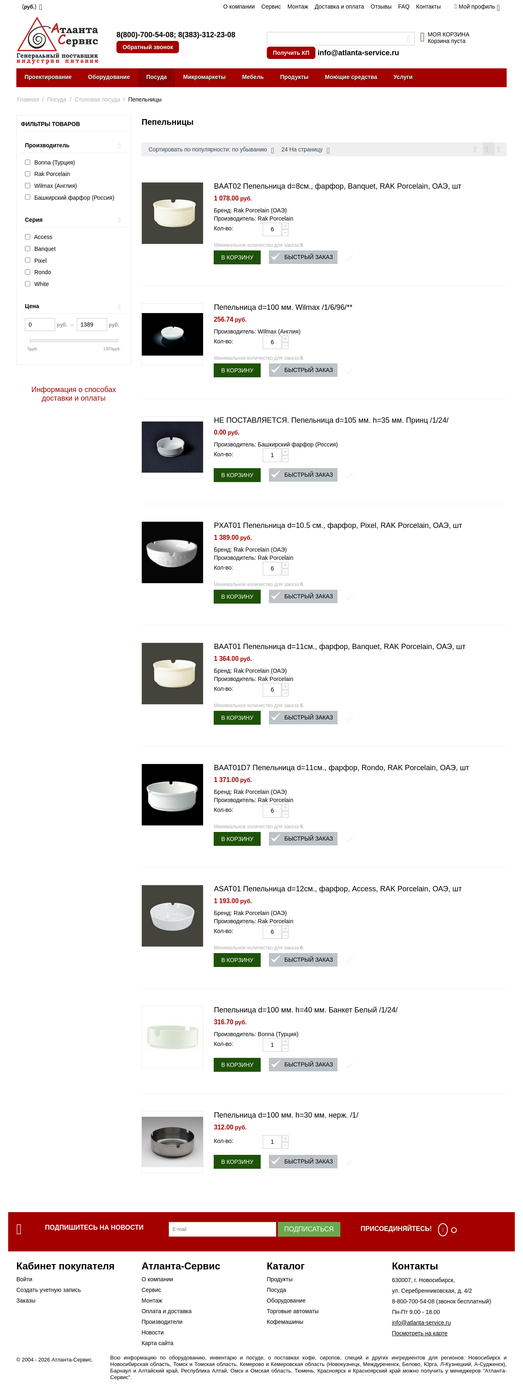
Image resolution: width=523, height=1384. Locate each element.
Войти (24, 1280)
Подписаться (309, 1230)
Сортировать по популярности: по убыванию (211, 150)
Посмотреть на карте (419, 1334)
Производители (161, 1323)
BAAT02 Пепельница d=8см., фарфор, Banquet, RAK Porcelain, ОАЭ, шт (337, 187)
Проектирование (48, 77)
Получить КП (291, 53)
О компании (239, 6)
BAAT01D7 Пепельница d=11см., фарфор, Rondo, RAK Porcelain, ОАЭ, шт (341, 769)
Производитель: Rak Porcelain (253, 219)
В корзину (237, 258)
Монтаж (297, 6)
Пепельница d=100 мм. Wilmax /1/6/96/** (283, 308)
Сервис (271, 6)
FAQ (403, 6)
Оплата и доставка (166, 1312)
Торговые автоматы (293, 1312)
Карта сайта (157, 1344)
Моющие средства (351, 77)
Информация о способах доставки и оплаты (73, 393)
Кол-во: (223, 229)
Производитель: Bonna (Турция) (256, 1035)
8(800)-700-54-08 (145, 35)
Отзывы (381, 6)
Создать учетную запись (48, 1291)
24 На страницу (306, 150)
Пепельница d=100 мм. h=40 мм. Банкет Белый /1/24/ (306, 1011)
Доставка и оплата (339, 6)
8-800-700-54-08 (413, 1302)
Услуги (403, 77)
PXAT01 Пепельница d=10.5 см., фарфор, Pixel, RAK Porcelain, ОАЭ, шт (338, 527)
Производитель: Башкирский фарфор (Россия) (275, 445)
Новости (152, 1333)
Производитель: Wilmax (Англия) (257, 332)
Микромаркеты (204, 77)
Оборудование (109, 77)
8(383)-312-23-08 (206, 35)
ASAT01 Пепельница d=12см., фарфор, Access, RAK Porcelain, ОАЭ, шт (338, 890)
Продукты (294, 77)
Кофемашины (285, 1323)
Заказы (26, 1301)
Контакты (428, 6)
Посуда (156, 77)
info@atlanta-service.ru (358, 53)
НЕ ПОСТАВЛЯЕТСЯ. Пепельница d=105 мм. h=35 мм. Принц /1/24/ (331, 421)
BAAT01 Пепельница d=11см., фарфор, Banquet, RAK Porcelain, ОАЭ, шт (339, 648)
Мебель (253, 77)
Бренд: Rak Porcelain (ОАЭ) (250, 211)
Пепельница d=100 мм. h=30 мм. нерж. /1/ (286, 1116)
